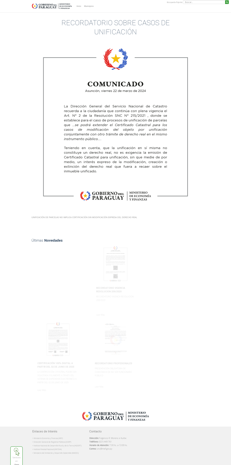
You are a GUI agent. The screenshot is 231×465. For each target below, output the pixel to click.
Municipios (89, 6)
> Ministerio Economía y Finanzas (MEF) (47, 438)
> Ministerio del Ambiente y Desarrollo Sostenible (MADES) (55, 453)
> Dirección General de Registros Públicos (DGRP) (51, 442)
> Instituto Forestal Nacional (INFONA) (47, 449)
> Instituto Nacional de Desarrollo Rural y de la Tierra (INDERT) (56, 445)
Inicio (79, 6)
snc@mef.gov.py (104, 448)
